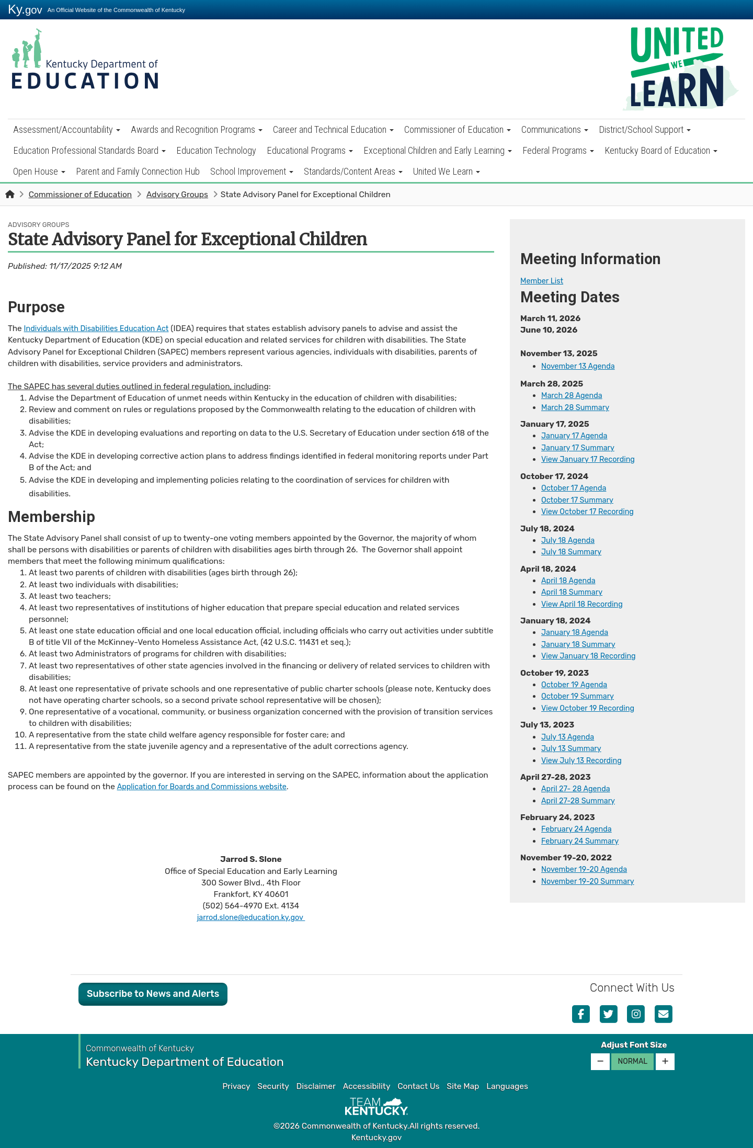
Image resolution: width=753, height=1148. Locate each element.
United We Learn (446, 171)
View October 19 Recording (591, 704)
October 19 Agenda (577, 681)
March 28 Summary (578, 407)
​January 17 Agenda (577, 435)
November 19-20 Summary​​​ (591, 876)
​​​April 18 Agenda (570, 578)
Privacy (236, 1085)
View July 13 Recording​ (584, 756)
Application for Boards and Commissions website (208, 786)
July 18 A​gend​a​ (570, 538)
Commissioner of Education (457, 129)
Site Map (463, 1085)
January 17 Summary (580, 447)
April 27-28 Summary (581, 796)
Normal (632, 1060)
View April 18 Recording (585, 601)
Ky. (25, 9)
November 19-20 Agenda (587, 864)
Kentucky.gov (376, 1137)
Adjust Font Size (634, 1044)
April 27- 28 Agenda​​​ (578, 784)
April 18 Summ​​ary (574, 590)
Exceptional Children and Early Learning (437, 150)
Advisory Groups (177, 194)
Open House (39, 171)
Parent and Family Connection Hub (138, 171)
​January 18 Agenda (577, 629)
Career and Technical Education (333, 129)
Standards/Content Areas (353, 171)
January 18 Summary (581, 641)
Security (273, 1085)
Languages (507, 1085)
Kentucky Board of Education (660, 150)
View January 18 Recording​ (592, 653)
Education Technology (216, 150)
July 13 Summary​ (573, 744)
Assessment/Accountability (66, 129)
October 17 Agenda (576, 487)
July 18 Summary (574, 550)
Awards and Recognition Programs (197, 129)
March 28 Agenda (574, 395)
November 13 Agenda (581, 365)
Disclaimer (316, 1085)
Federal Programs (558, 150)
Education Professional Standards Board (89, 150)
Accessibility (367, 1085)
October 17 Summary (580, 498)
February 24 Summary (583, 836)
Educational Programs (310, 150)
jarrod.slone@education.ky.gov (251, 917)
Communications (554, 129)
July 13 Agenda (570, 733)
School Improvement (251, 171)
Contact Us (418, 1085)
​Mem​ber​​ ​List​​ (543, 281)
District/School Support (645, 129)
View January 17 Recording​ (592, 458)
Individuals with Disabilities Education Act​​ (102, 328)
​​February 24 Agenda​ (579, 824)
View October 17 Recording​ (591, 510)
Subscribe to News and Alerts (153, 993)
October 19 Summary (580, 693)
